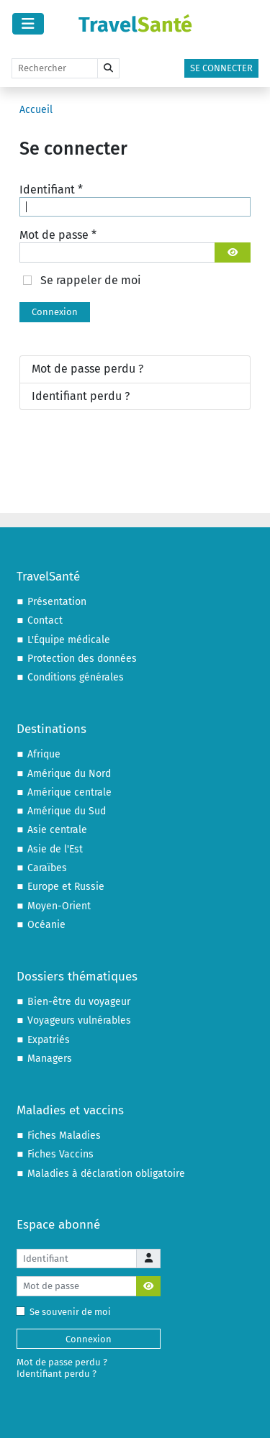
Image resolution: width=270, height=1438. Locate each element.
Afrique (43, 754)
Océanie (46, 925)
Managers (49, 1058)
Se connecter (221, 68)
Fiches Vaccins (60, 1154)
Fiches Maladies (64, 1135)
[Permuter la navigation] (28, 24)
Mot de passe (57, 235)
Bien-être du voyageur (78, 1002)
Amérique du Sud (66, 811)
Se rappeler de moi (90, 280)
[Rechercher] (55, 68)
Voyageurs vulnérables (79, 1020)
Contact (45, 620)
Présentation (56, 602)
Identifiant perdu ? (81, 396)
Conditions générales (75, 677)
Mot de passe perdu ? (87, 369)
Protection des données (82, 658)
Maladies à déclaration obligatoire (106, 1174)
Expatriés (48, 1040)
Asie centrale (57, 830)
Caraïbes (47, 868)
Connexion (55, 311)
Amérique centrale (69, 792)
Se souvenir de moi (66, 1311)
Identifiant (51, 189)
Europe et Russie (65, 886)
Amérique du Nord (69, 774)
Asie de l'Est (55, 849)
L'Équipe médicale (68, 640)
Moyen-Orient (59, 906)
